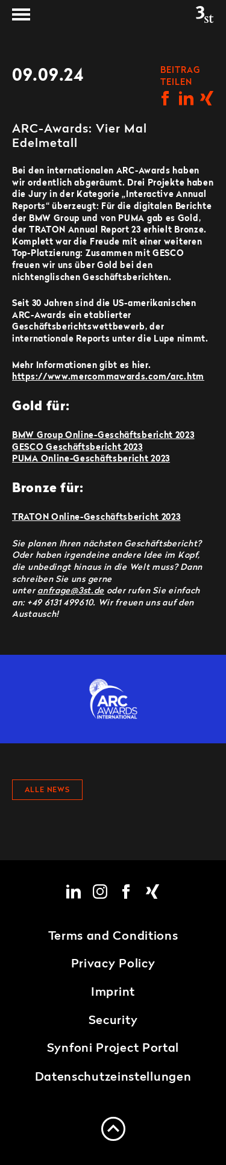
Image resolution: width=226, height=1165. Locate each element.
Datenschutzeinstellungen (113, 1078)
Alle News (47, 790)
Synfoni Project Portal (113, 1049)
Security (113, 1021)
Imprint (113, 993)
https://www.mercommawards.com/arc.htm (108, 377)
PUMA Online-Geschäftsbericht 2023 (91, 459)
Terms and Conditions (113, 937)
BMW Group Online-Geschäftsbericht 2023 (103, 435)
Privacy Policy (113, 964)
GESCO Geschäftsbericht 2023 (77, 447)
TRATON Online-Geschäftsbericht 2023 (96, 517)
